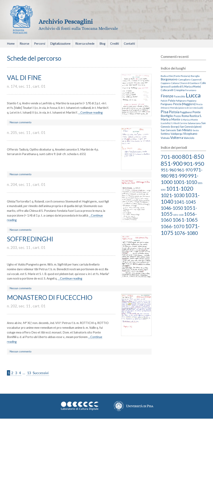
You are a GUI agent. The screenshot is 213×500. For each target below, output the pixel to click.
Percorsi (39, 43)
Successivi (41, 373)
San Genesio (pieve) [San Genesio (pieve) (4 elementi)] (191, 126)
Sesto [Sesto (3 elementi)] (196, 130)
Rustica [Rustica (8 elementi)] (194, 116)
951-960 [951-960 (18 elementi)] (168, 169)
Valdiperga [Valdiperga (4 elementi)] (176, 133)
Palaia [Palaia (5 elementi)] (171, 100)
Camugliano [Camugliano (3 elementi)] (184, 79)
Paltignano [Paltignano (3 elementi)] (181, 100)
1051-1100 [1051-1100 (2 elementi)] (178, 215)
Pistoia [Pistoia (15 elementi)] (174, 112)
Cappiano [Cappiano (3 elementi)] (165, 83)
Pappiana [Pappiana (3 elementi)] (191, 100)
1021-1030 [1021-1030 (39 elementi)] (172, 195)
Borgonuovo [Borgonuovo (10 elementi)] (169, 79)
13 (29, 373)
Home (11, 43)
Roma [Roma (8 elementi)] (185, 116)
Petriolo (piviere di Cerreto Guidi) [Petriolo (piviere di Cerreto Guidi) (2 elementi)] (186, 107)
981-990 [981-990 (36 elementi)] (178, 176)
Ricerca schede (85, 43)
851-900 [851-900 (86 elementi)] (172, 163)
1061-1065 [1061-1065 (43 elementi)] (185, 220)
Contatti (129, 43)
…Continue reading (90, 112)
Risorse (24, 43)
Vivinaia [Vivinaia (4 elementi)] (165, 138)
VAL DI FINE (24, 77)
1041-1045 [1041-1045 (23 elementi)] (185, 202)
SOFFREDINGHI (30, 239)
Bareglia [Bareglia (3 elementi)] (195, 75)
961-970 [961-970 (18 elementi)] (185, 169)
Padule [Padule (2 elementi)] (164, 100)
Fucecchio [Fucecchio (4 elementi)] (179, 96)
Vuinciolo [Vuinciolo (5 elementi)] (189, 137)
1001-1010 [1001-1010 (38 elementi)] (185, 182)
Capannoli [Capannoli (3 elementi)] (196, 79)
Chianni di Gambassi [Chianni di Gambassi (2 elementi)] (190, 83)
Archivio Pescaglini (66, 21)
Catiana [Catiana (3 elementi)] (175, 83)
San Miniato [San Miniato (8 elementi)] (184, 130)
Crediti (114, 43)
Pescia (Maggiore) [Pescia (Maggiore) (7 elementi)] (184, 104)
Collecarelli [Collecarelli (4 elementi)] (167, 90)
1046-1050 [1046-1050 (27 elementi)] (172, 208)
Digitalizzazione (60, 43)
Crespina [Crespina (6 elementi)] (179, 90)
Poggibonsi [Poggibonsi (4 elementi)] (186, 112)
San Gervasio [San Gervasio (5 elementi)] (168, 130)
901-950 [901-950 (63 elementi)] (193, 163)
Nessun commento (21, 122)
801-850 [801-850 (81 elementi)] (193, 156)
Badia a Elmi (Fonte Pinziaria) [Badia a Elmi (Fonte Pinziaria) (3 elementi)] (175, 75)
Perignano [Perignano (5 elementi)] (166, 104)
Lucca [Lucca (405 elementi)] (193, 95)
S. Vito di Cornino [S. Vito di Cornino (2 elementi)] (179, 123)
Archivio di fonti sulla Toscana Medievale (78, 28)
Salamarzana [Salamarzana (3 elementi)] (194, 123)
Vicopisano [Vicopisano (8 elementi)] (190, 133)
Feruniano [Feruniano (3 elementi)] (190, 90)
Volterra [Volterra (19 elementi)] (176, 137)
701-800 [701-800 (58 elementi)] (171, 156)
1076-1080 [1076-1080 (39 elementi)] (186, 233)
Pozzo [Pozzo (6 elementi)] (177, 116)
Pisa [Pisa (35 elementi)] (164, 111)
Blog (102, 43)
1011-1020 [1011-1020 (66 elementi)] (179, 188)
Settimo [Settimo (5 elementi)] (165, 133)
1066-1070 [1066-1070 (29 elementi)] (172, 226)
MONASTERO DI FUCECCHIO (49, 297)
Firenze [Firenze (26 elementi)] (167, 96)
